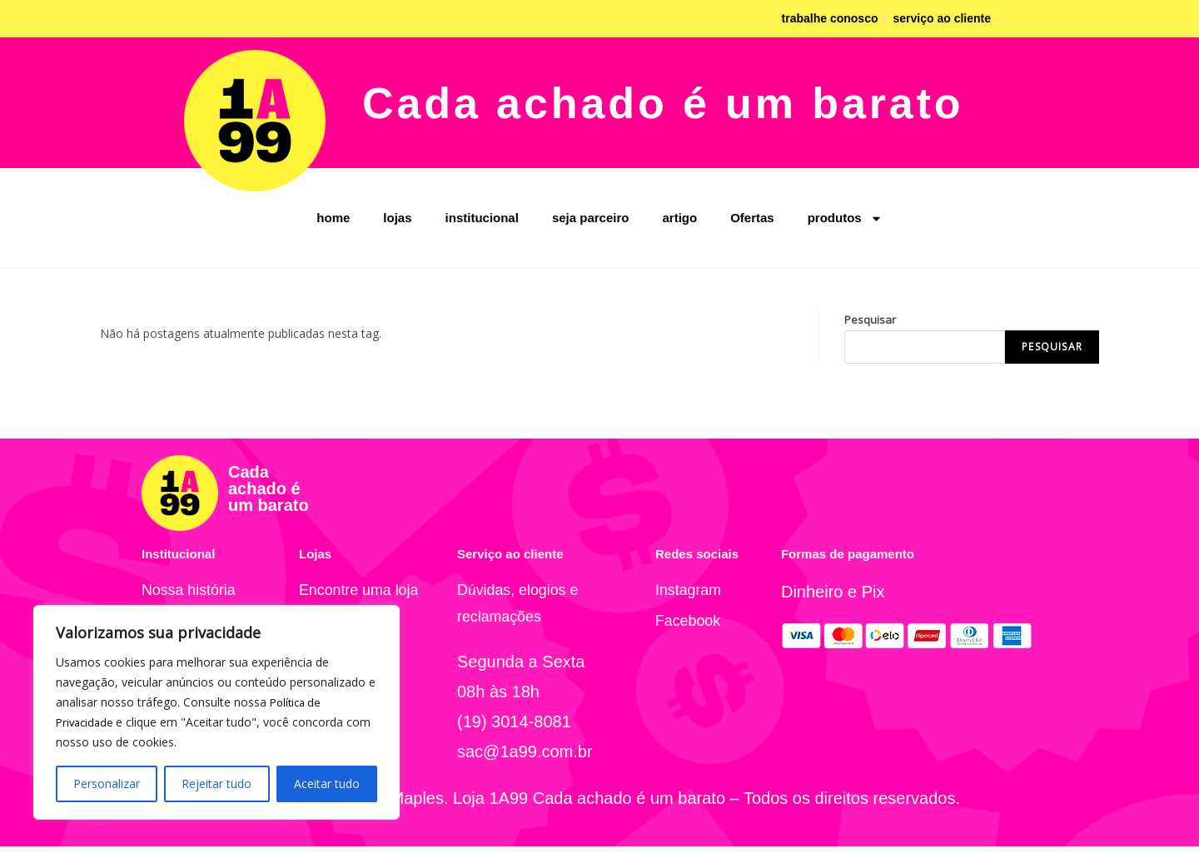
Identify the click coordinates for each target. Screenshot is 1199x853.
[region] (216, 712)
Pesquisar (870, 319)
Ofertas (752, 218)
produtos (845, 218)
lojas (397, 218)
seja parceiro (590, 218)
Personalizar (106, 783)
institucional (482, 218)
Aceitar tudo (327, 783)
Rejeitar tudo (216, 783)
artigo (679, 218)
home (333, 218)
